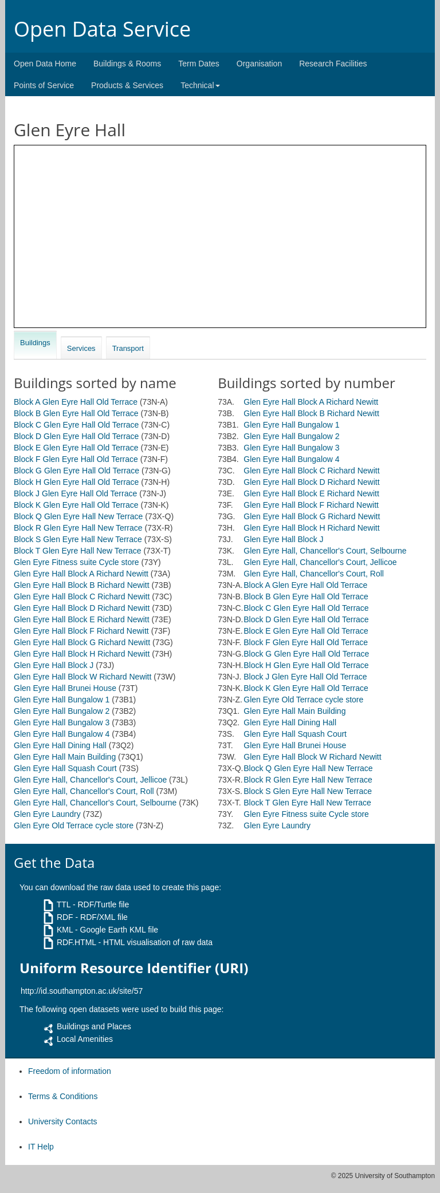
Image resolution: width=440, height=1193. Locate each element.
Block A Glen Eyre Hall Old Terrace (76, 401)
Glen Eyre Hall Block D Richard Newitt (82, 608)
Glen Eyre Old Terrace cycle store (73, 825)
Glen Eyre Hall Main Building (65, 756)
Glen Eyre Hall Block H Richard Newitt (82, 653)
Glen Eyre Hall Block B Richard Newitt (82, 585)
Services (81, 348)
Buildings (35, 342)
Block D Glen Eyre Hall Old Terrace (76, 436)
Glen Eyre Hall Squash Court (65, 768)
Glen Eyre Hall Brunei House (65, 688)
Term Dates (198, 63)
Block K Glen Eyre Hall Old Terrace (76, 504)
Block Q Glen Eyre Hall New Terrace (78, 516)
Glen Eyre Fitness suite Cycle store (76, 562)
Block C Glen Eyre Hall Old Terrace (76, 424)
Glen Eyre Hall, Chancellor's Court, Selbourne (95, 802)
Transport (128, 348)
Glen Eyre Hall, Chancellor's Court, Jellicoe (90, 779)
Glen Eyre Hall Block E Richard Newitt (82, 619)
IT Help (41, 1146)
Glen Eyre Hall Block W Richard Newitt (82, 676)
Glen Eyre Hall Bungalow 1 (61, 699)
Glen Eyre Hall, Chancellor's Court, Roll (84, 791)
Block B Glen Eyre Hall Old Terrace (76, 413)
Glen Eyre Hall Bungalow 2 (61, 711)
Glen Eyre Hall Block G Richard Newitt (82, 642)
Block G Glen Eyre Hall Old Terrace (76, 470)
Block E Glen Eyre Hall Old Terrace (76, 447)
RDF (65, 917)
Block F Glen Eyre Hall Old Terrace (76, 459)
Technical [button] (199, 85)
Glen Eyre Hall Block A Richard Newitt (81, 573)
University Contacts (62, 1121)
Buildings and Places (94, 1026)
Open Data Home (45, 63)
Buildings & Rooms (127, 63)
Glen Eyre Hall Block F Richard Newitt (81, 630)
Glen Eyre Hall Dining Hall (60, 745)
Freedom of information (69, 1071)
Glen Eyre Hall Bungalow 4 (61, 733)
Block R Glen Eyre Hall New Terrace (78, 527)
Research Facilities (333, 63)
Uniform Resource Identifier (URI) (133, 968)
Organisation (259, 63)
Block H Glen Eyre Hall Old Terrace (76, 482)
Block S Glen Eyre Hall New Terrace (78, 539)
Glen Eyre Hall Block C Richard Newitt (82, 596)
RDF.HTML (76, 942)
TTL (63, 904)
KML (65, 929)
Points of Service (44, 85)
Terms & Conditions (62, 1096)
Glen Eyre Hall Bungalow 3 (61, 722)
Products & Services (127, 85)
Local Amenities (85, 1039)
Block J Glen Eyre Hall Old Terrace (75, 493)
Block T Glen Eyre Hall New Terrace (78, 550)
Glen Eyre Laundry (47, 814)
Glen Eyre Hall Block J (53, 665)
